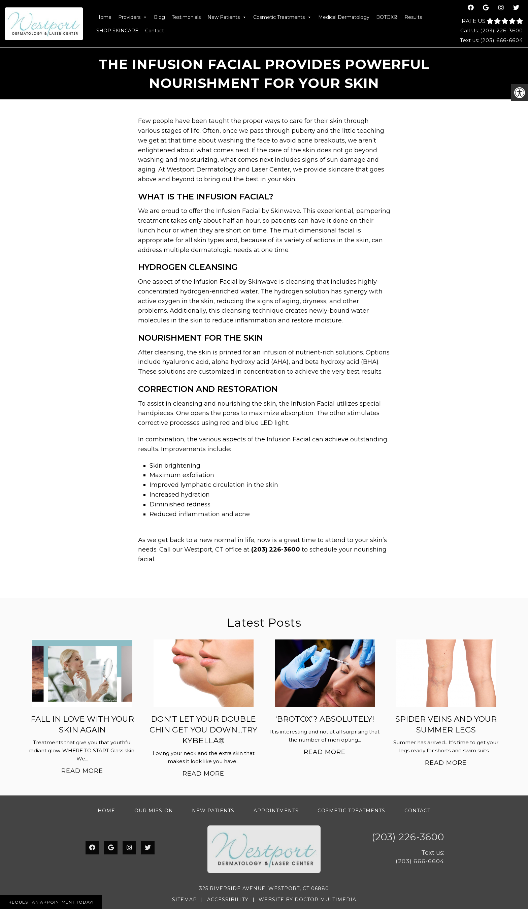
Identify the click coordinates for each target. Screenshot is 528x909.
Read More (82, 771)
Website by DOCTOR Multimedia (307, 900)
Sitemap (184, 900)
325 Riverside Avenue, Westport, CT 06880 (264, 888)
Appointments (276, 811)
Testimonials (186, 17)
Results (413, 17)
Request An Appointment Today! (51, 902)
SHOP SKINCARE (117, 31)
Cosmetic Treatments (282, 17)
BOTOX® (387, 17)
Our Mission (153, 811)
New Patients (226, 17)
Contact (154, 31)
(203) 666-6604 (501, 40)
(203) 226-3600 (501, 30)
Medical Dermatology (343, 17)
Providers (132, 17)
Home (103, 17)
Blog (159, 17)
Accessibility (228, 900)
